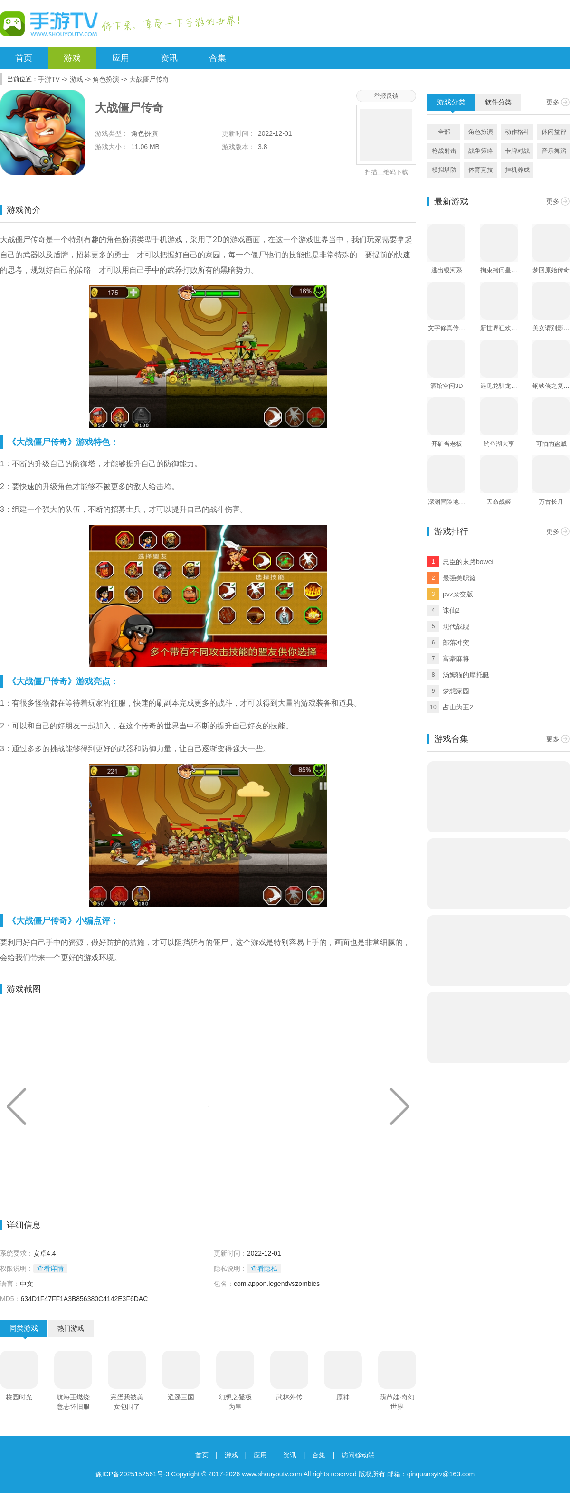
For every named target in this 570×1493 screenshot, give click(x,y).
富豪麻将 (456, 658)
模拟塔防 (444, 169)
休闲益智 (554, 131)
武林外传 (289, 1397)
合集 (217, 58)
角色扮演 (106, 79)
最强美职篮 (459, 578)
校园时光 (19, 1397)
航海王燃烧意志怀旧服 (73, 1401)
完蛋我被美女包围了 (126, 1401)
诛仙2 (451, 610)
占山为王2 (458, 707)
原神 (343, 1397)
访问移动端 (358, 1455)
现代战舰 (456, 626)
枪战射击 (444, 150)
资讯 (169, 58)
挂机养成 (517, 169)
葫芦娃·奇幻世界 (397, 1401)
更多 (553, 102)
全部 (444, 131)
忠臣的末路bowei (468, 562)
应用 (120, 58)
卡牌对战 (517, 150)
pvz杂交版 (458, 594)
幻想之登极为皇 (235, 1401)
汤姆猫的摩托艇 (466, 675)
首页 (23, 58)
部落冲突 (456, 642)
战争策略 (480, 150)
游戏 (72, 58)
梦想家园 (456, 691)
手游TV (49, 79)
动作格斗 (517, 131)
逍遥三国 (181, 1397)
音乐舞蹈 (554, 150)
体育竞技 (480, 169)
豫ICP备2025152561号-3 (132, 1474)
